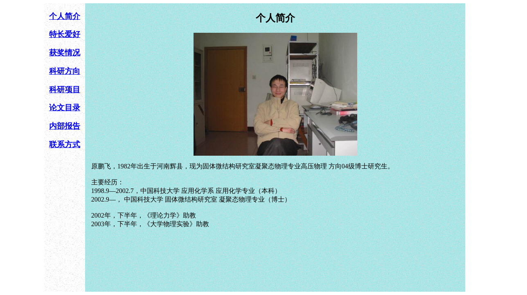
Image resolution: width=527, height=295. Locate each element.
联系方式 (64, 144)
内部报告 (64, 126)
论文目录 (64, 107)
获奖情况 (64, 52)
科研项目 (64, 89)
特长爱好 (64, 34)
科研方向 (64, 71)
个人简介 (64, 16)
